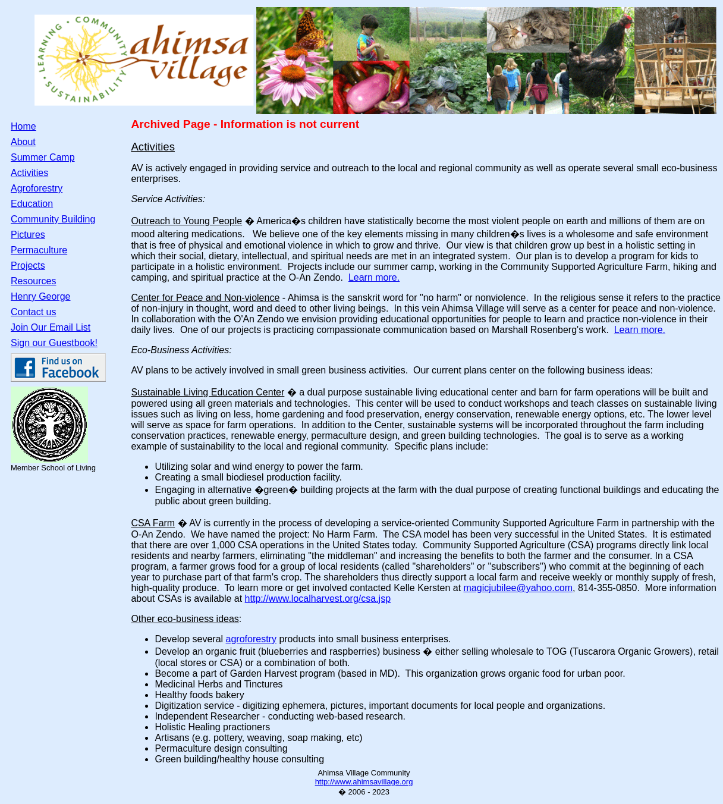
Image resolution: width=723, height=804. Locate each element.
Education (32, 204)
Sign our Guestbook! (54, 343)
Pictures (28, 235)
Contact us (33, 312)
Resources (33, 281)
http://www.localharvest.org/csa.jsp (318, 598)
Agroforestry (36, 188)
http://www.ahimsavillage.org (364, 781)
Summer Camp (43, 157)
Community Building (53, 219)
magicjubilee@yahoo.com (518, 588)
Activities (29, 173)
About (23, 142)
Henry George (41, 296)
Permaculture (39, 250)
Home (23, 126)
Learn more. (374, 277)
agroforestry (251, 639)
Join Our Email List (50, 327)
